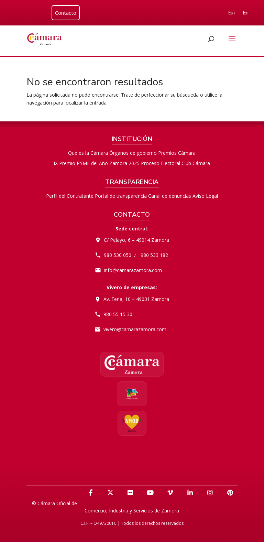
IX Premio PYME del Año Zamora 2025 (97, 163)
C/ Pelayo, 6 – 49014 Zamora (136, 240)
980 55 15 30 (117, 314)
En (246, 12)
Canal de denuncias (169, 196)
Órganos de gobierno (133, 153)
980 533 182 (154, 255)
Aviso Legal (205, 196)
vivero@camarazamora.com (134, 329)
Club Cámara (196, 163)
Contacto (65, 12)
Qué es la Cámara (88, 153)
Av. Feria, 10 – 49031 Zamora (136, 299)
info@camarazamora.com (133, 270)
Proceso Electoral (160, 163)
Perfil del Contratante (70, 196)
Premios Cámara (177, 153)
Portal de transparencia (121, 196)
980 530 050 (117, 255)
